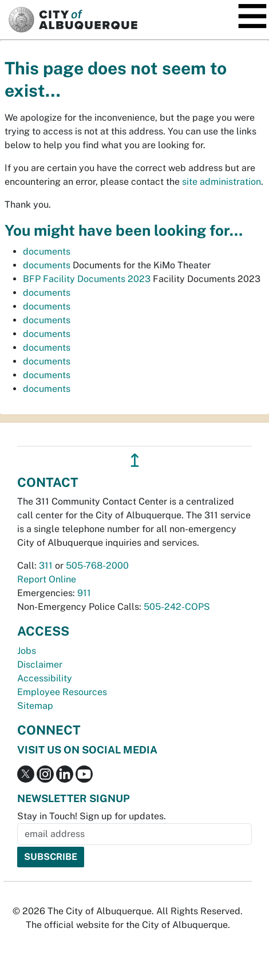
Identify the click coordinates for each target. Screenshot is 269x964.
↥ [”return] (135, 460)
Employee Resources (62, 692)
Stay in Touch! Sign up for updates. (91, 816)
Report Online (46, 579)
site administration (221, 181)
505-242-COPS (177, 606)
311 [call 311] (46, 565)
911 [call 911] (84, 593)
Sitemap (35, 705)
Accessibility (44, 678)
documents (46, 251)
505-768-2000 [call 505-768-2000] (97, 565)
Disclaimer (39, 664)
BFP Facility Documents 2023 (87, 278)
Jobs (26, 650)
